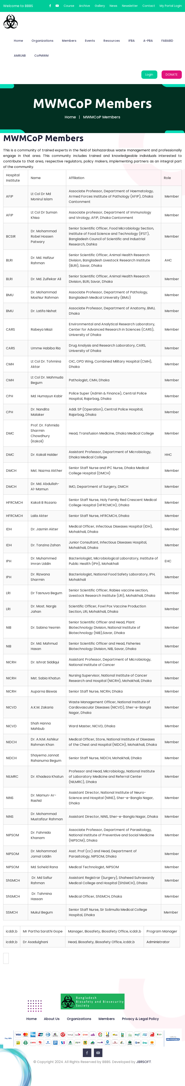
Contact (148, 6)
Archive (84, 6)
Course (69, 6)
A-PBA (148, 41)
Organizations (42, 41)
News (113, 6)
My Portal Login (171, 6)
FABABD (167, 41)
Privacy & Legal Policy (140, 1018)
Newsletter (130, 6)
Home (18, 41)
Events (90, 41)
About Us (52, 1018)
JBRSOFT (143, 1061)
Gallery (100, 6)
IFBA (131, 41)
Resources (111, 41)
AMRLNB (20, 55)
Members (69, 41)
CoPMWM (41, 55)
